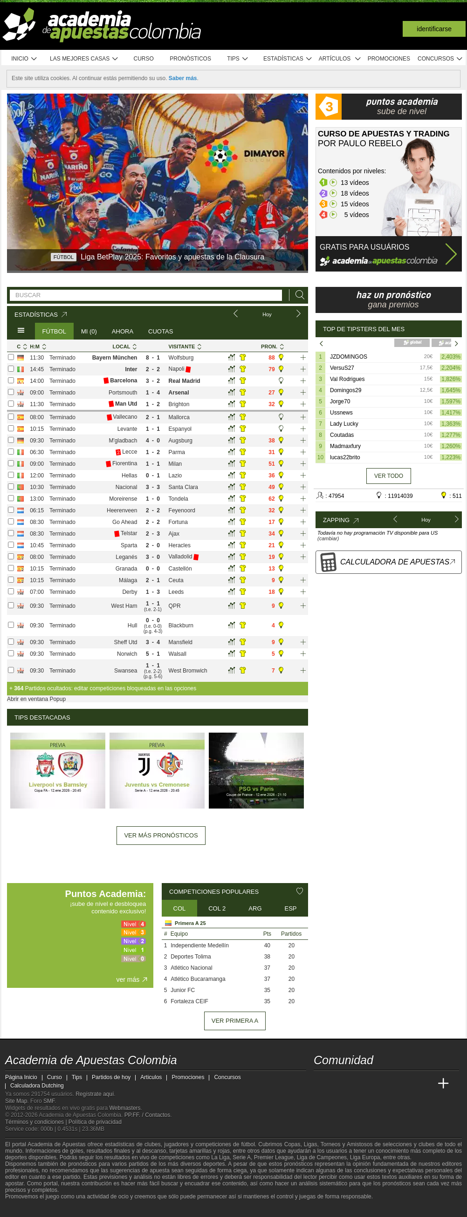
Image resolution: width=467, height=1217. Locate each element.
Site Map (16, 1101)
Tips (237, 59)
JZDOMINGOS (348, 357)
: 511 (451, 495)
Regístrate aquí (95, 1094)
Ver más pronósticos (161, 835)
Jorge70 (340, 401)
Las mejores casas (84, 59)
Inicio (24, 59)
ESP (291, 908)
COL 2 (217, 908)
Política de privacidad (95, 1122)
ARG (254, 908)
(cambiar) (328, 538)
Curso (144, 58)
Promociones (389, 58)
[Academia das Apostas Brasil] (356, 1084)
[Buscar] (297, 295)
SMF (49, 1101)
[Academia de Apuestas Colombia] (322, 1084)
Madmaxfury (345, 446)
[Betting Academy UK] (426, 1084)
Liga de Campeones (322, 1157)
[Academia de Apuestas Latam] (409, 1084)
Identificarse (434, 29)
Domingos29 (345, 390)
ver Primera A (235, 1020)
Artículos (340, 59)
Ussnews (341, 412)
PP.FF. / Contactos (147, 1115)
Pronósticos (190, 58)
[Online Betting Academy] (374, 1084)
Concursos (440, 59)
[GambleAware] (26, 1209)
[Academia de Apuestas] (391, 1084)
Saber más (183, 78)
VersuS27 (342, 368)
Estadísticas (287, 59)
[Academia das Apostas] (339, 1084)
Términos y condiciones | (37, 1122)
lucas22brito (345, 457)
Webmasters (124, 1108)
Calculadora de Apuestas (398, 562)
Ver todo (388, 476)
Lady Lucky (344, 424)
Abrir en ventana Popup (36, 699)
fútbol (247, 1144)
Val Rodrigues (347, 379)
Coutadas (342, 435)
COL (179, 908)
